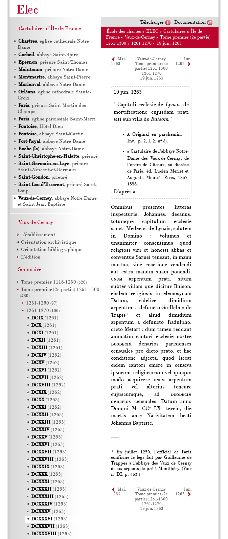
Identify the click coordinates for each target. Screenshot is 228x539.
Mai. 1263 (118, 492)
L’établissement (38, 235)
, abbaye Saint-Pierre (54, 77)
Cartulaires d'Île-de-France (50, 28)
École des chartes (124, 31)
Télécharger (152, 22)
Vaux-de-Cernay (140, 37)
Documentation (190, 22)
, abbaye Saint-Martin (51, 134)
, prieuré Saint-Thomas (52, 62)
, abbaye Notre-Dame (51, 84)
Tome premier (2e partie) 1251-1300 (151, 66)
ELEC (152, 31)
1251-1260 (41, 303)
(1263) (45, 400)
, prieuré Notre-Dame (53, 69)
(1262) (46, 355)
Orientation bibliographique (52, 249)
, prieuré (57, 156)
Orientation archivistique (48, 242)
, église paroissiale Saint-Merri (56, 119)
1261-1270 (141, 43)
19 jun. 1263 (169, 43)
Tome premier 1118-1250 (54, 282)
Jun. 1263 (183, 492)
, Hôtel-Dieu (40, 126)
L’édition (31, 257)
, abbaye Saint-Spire (48, 55)
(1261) (44, 318)
